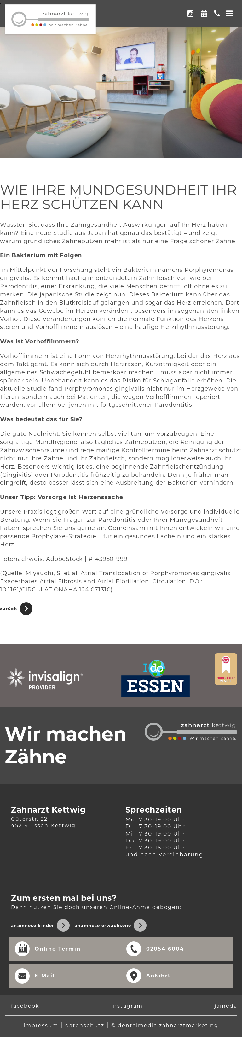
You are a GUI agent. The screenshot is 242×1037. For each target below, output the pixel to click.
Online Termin (204, 11)
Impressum (41, 1025)
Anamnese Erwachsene (103, 925)
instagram (127, 1006)
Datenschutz (84, 1025)
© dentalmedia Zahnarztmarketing (164, 1025)
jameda (226, 1006)
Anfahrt (158, 976)
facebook (25, 1006)
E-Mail (45, 976)
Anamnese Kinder (32, 925)
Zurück (8, 608)
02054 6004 (165, 949)
